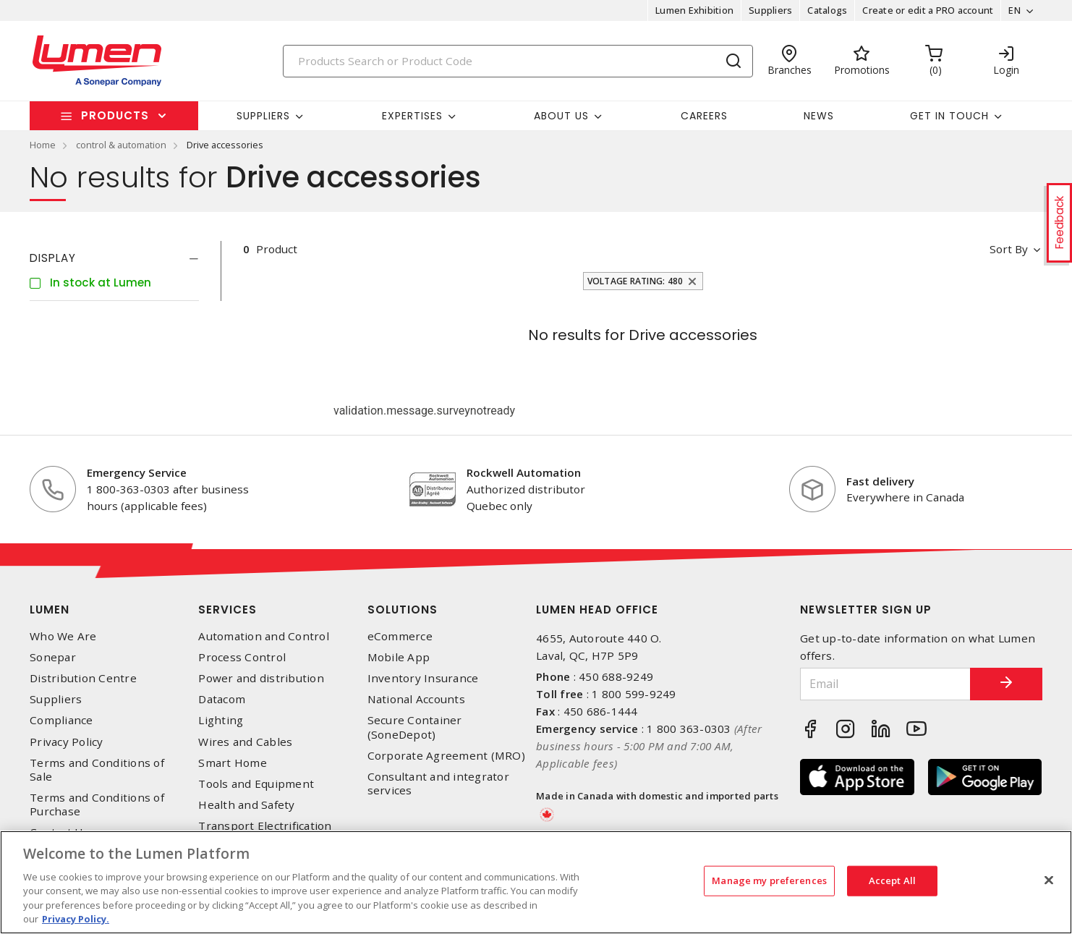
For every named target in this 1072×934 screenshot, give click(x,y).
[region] (536, 882)
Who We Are (63, 636)
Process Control (242, 657)
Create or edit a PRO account (927, 10)
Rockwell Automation (524, 472)
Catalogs (827, 10)
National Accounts (416, 699)
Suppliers (770, 10)
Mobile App (398, 657)
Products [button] (115, 115)
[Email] (885, 684)
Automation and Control (263, 636)
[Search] (518, 61)
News (819, 116)
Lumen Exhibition (694, 10)
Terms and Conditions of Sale (97, 770)
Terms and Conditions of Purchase (97, 804)
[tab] (114, 258)
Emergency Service (137, 472)
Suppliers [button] (263, 116)
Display (53, 258)
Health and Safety (246, 805)
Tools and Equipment (256, 784)
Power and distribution (261, 678)
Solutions (402, 609)
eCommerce (400, 636)
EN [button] (1014, 10)
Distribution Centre (83, 678)
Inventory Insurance (423, 678)
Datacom (221, 699)
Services (227, 609)
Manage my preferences (769, 880)
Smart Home (232, 763)
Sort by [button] (1009, 249)
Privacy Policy (66, 742)
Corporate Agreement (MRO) (446, 756)
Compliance (61, 720)
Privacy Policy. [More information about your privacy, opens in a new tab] (75, 918)
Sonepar (53, 657)
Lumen (49, 609)
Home (43, 144)
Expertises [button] (412, 116)
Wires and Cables (245, 742)
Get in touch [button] (949, 116)
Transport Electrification (264, 826)
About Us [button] (561, 116)
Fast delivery (880, 481)
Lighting (220, 720)
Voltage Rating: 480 (635, 281)
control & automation (121, 144)
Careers (704, 116)
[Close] (1049, 880)
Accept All (892, 880)
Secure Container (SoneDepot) (414, 727)
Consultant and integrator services (438, 783)
